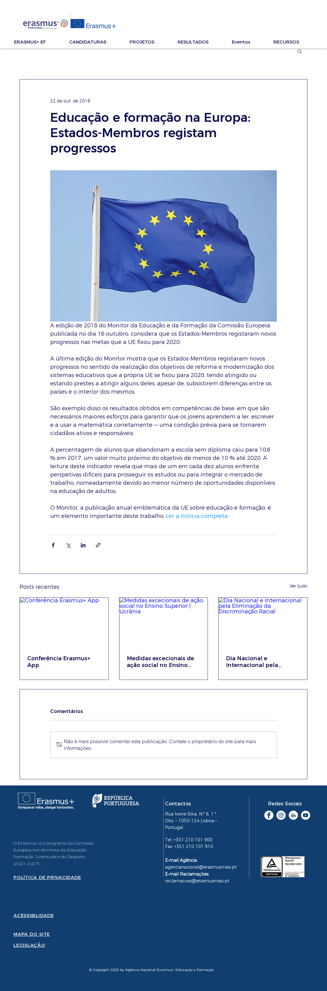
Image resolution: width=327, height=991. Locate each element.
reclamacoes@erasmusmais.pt (197, 881)
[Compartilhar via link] (98, 545)
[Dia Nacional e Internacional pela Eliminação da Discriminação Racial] (263, 622)
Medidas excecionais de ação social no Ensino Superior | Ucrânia (160, 662)
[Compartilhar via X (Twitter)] (68, 545)
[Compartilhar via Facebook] (53, 545)
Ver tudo (298, 586)
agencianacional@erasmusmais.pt (201, 867)
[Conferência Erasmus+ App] (64, 622)
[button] (38, 42)
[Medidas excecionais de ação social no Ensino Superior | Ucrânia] (163, 622)
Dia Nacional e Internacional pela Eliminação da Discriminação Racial (255, 662)
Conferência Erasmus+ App (58, 662)
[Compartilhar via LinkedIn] (83, 545)
